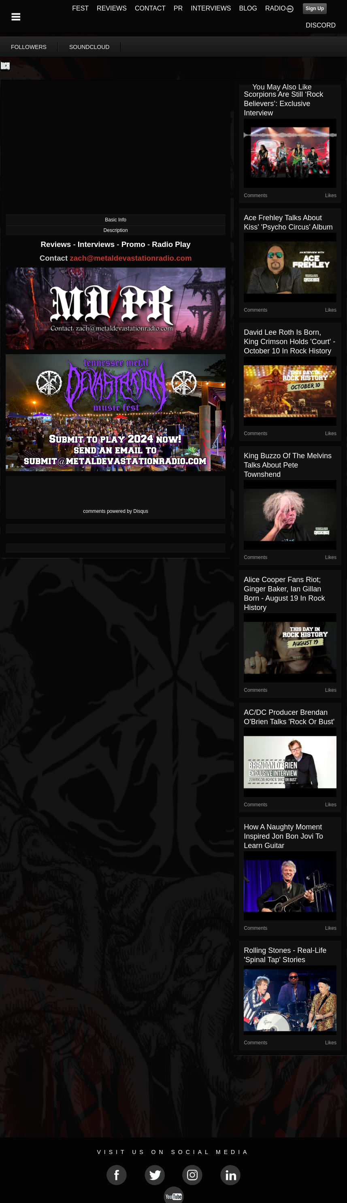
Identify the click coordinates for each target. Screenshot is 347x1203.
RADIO (275, 8)
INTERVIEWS (211, 8)
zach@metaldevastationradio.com (131, 258)
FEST (80, 8)
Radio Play (171, 244)
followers (29, 47)
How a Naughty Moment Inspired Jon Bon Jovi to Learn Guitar (283, 836)
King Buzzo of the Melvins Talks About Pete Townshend (288, 465)
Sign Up (315, 8)
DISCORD (321, 25)
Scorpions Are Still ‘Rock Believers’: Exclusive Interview (283, 103)
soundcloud (89, 47)
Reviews (57, 244)
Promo (134, 244)
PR (178, 8)
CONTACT (150, 8)
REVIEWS (112, 8)
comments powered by (115, 511)
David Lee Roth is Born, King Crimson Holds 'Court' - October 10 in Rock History (289, 341)
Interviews (97, 244)
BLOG (248, 8)
